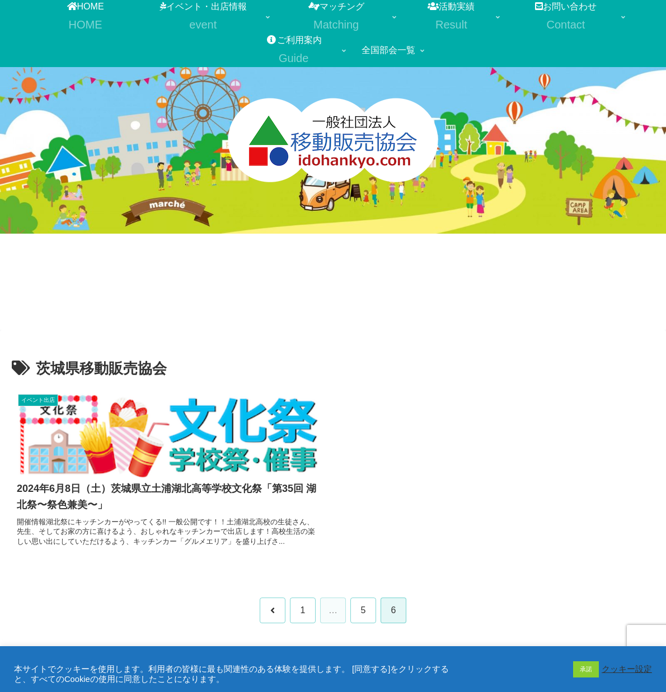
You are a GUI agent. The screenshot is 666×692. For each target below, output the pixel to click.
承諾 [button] (586, 669)
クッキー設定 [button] (627, 669)
